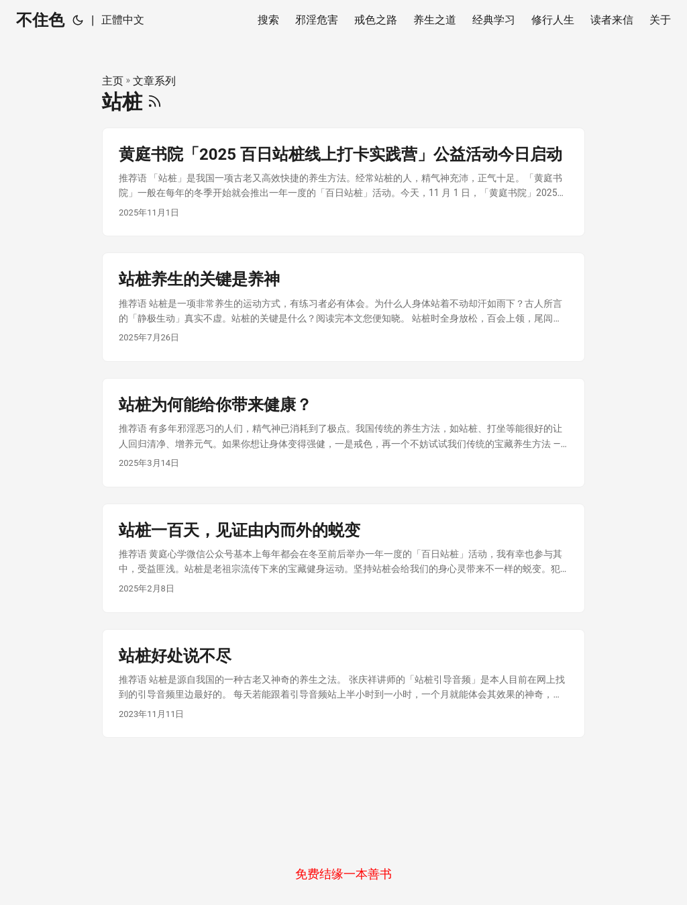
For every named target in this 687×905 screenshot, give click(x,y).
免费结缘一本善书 (343, 874)
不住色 (40, 20)
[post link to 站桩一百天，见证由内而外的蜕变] (343, 558)
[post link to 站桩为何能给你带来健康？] (343, 433)
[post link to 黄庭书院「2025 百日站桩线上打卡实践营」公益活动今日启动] (343, 182)
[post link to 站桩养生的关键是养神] (343, 307)
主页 (112, 81)
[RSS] (154, 101)
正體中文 (122, 19)
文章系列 (154, 81)
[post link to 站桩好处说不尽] (343, 684)
